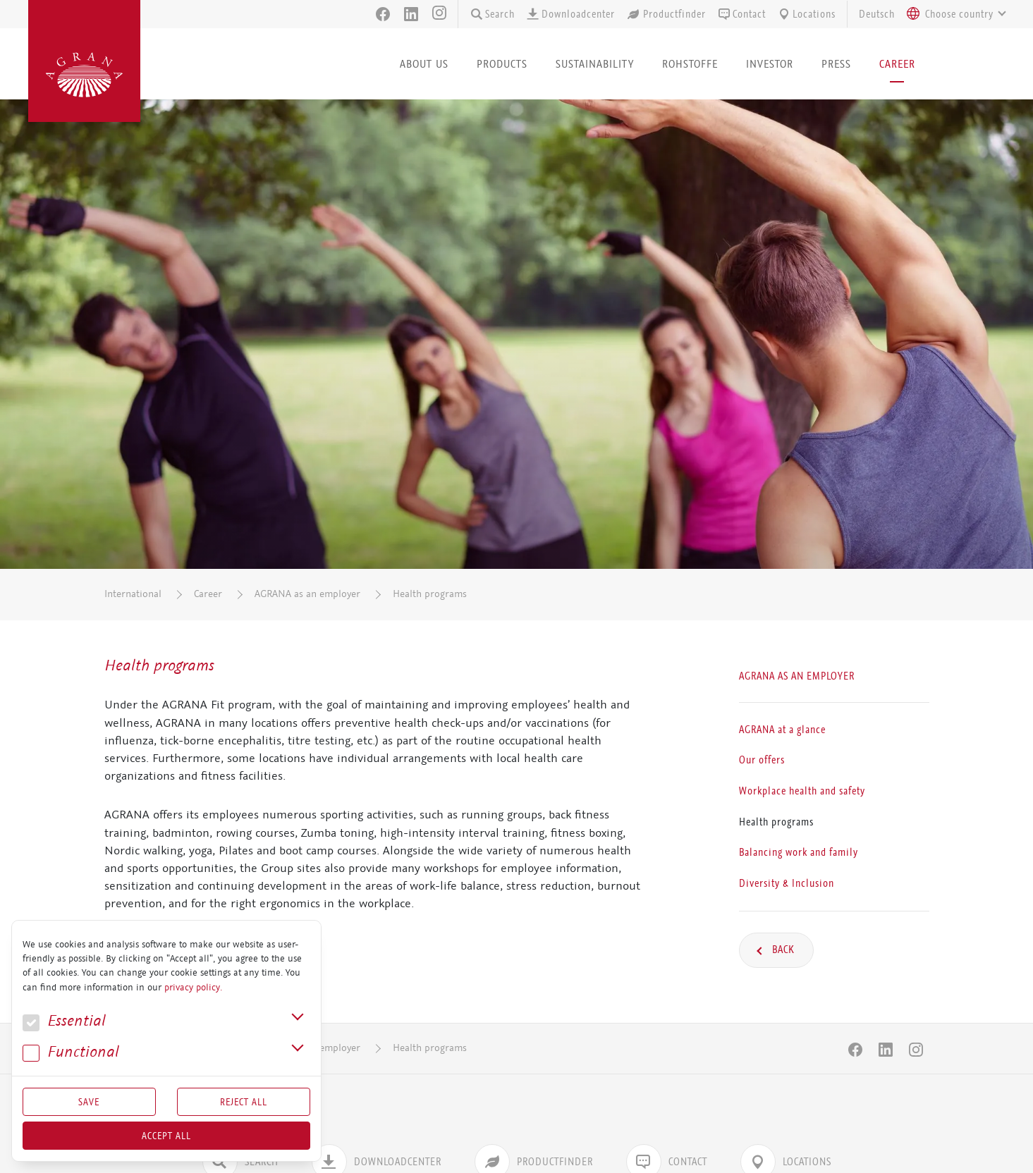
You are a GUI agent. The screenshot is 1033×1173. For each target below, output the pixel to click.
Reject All (243, 1101)
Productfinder (666, 14)
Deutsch (877, 14)
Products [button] (502, 63)
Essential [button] (64, 1021)
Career (208, 594)
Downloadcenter (570, 14)
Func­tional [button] (71, 1052)
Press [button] (836, 63)
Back (782, 949)
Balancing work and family (798, 852)
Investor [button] (769, 63)
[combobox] (952, 14)
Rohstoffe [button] (690, 63)
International (132, 594)
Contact (741, 14)
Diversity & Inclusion (786, 883)
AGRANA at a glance (782, 729)
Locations (806, 14)
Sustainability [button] (595, 63)
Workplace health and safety (802, 791)
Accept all (166, 1135)
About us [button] (424, 63)
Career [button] (897, 63)
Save (88, 1101)
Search (492, 14)
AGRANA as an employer (307, 594)
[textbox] (959, 14)
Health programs (430, 594)
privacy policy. (193, 987)
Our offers (762, 760)
